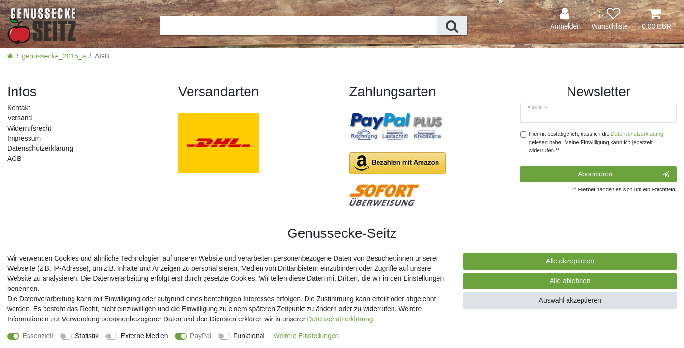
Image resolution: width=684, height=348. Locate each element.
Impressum (24, 138)
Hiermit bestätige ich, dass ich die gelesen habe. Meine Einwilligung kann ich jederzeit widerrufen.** (596, 142)
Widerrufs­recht (29, 128)
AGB (14, 158)
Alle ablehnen (570, 281)
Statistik (87, 336)
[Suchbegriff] (298, 25)
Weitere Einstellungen (306, 336)
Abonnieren (623, 174)
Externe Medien (144, 336)
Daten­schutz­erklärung (40, 148)
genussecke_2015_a (54, 56)
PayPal (200, 336)
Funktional (249, 336)
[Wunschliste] (609, 19)
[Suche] (452, 25)
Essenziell (38, 336)
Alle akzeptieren (570, 261)
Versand (19, 118)
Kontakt (18, 108)
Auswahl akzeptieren (570, 300)
